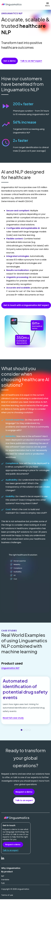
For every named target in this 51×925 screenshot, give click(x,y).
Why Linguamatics (10, 868)
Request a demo (24, 791)
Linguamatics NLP (10, 668)
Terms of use (7, 895)
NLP (2, 876)
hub (3, 883)
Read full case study (13, 717)
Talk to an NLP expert (31, 60)
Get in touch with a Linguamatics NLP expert (26, 305)
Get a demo (9, 60)
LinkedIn (2, 859)
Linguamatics (11, 5)
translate (5, 879)
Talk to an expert (24, 800)
